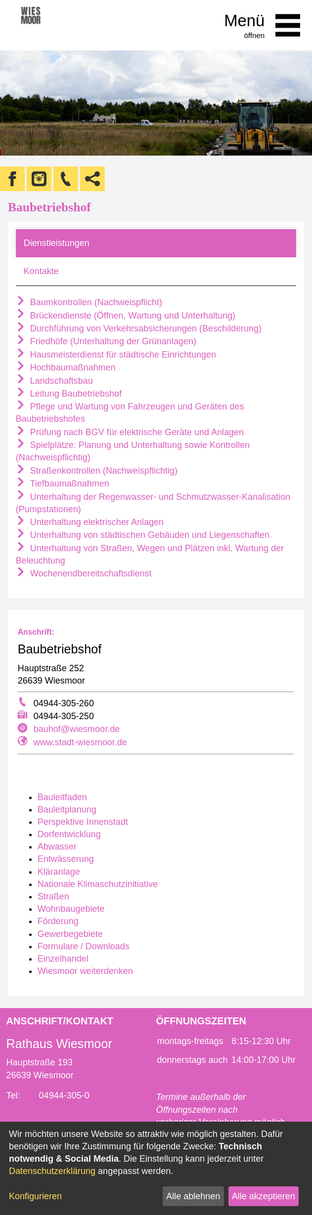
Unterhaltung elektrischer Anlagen (90, 522)
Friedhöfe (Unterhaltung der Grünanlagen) (106, 341)
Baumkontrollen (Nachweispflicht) (89, 302)
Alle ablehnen (193, 1196)
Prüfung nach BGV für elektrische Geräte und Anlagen (130, 432)
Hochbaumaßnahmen (66, 367)
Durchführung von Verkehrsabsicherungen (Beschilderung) (139, 328)
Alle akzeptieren (263, 1196)
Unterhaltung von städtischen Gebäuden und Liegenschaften (142, 535)
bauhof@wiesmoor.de (77, 729)
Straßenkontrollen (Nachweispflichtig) (97, 471)
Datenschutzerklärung (52, 1171)
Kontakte (41, 271)
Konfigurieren (35, 1196)
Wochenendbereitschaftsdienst (84, 573)
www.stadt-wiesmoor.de (80, 742)
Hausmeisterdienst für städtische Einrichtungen (116, 355)
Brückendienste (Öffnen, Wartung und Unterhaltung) (125, 316)
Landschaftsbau (54, 381)
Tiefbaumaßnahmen (62, 483)
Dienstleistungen (56, 243)
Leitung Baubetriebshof (69, 394)
